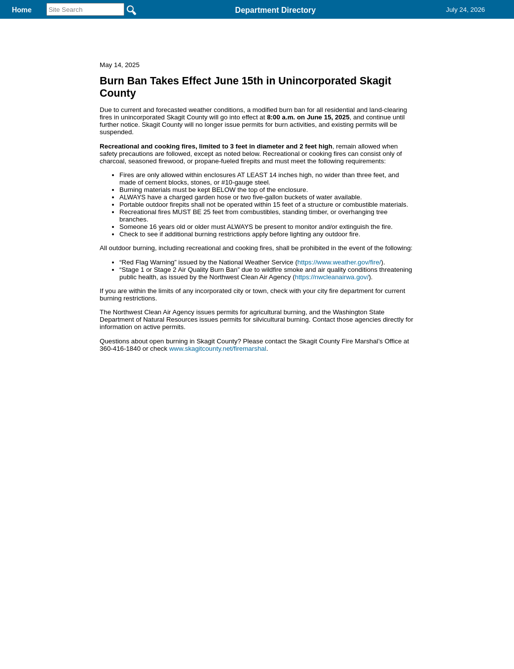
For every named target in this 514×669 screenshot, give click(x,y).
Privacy (253, 453)
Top (93, 453)
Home (161, 453)
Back (122, 453)
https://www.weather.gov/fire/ (339, 326)
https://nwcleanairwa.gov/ (332, 341)
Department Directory (275, 10)
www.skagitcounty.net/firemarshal (217, 412)
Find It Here (272, 24)
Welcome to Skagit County (173, 24)
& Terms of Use (289, 453)
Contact (395, 24)
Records (337, 24)
